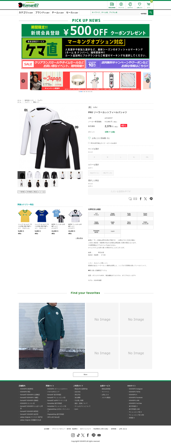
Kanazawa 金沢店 (96, 231)
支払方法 (77, 394)
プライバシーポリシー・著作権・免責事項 (64, 429)
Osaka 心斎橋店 (96, 222)
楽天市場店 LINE (134, 409)
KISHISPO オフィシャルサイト (57, 389)
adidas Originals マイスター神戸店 (31, 417)
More (85, 374)
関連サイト (50, 386)
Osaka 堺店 (112, 222)
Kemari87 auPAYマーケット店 (57, 400)
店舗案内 (22, 386)
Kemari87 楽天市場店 (54, 394)
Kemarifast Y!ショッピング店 (56, 406)
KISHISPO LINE (134, 400)
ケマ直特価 (21, 191)
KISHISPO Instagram (136, 389)
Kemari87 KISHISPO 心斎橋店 (30, 394)
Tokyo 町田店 (129, 222)
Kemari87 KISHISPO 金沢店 (29, 414)
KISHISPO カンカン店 (27, 403)
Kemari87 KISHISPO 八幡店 (29, 397)
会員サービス (105, 386)
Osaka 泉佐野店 (112, 214)
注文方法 (77, 392)
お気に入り (105, 394)
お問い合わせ (123, 429)
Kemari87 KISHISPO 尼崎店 (29, 400)
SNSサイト (131, 386)
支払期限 (77, 397)
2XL (147, 157)
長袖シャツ (36, 102)
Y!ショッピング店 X (135, 412)
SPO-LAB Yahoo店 (53, 417)
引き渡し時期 (79, 400)
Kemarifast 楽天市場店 (54, 403)
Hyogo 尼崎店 (145, 214)
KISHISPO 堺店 (25, 392)
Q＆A (76, 409)
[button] (79, 91)
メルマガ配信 (106, 397)
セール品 (42, 191)
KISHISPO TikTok (134, 392)
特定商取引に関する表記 (100, 429)
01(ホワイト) (94, 173)
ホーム (19, 100)
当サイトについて (85, 429)
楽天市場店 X (133, 406)
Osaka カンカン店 (145, 222)
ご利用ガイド (78, 386)
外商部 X (132, 418)
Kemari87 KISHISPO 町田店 (29, 411)
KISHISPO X (133, 394)
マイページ (105, 392)
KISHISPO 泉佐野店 (26, 389)
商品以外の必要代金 (81, 389)
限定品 (36, 191)
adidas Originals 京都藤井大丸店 (30, 420)
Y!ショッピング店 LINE (136, 415)
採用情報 (113, 429)
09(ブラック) (107, 173)
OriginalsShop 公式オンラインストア (58, 410)
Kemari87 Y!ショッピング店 (56, 397)
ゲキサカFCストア (53, 392)
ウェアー (40, 100)
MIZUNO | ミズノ (29, 100)
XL (134, 157)
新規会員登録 (106, 389)
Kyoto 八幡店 (129, 214)
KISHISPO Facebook (135, 397)
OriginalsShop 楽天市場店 (55, 414)
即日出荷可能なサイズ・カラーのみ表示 (104, 143)
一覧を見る (79, 238)
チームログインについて (82, 406)
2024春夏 (29, 191)
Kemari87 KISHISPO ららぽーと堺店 (31, 407)
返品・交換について (81, 403)
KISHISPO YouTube (135, 403)
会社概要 (46, 429)
